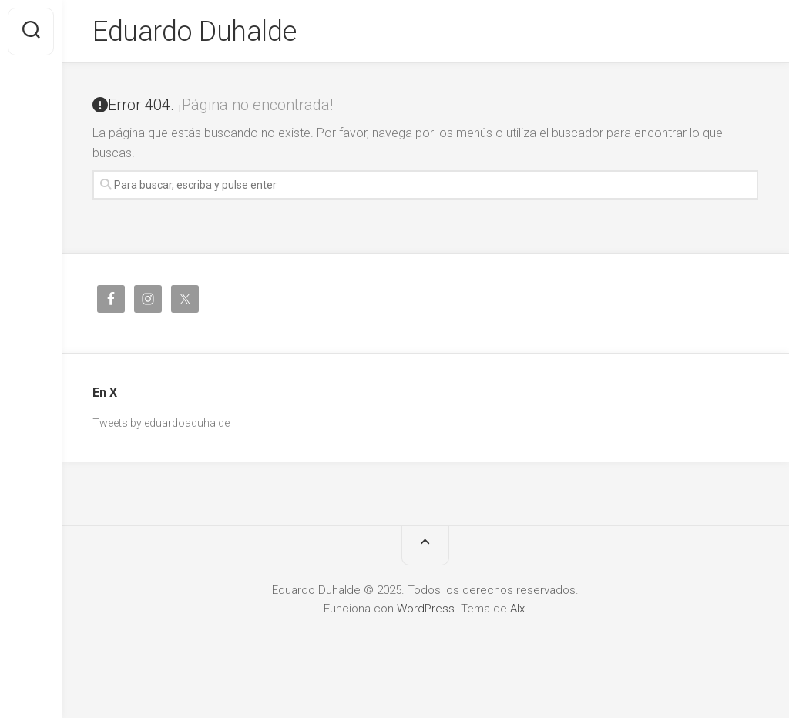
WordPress (426, 609)
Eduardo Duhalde (194, 31)
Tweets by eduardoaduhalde (161, 423)
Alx (517, 609)
